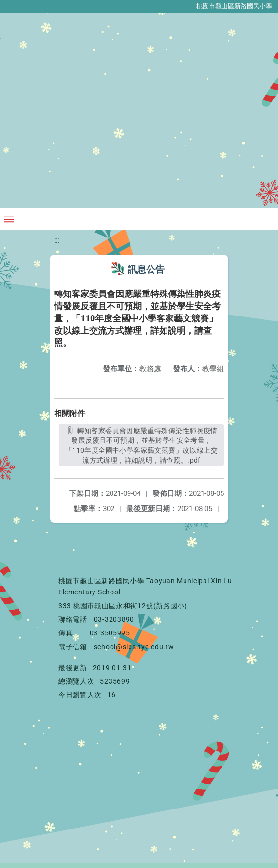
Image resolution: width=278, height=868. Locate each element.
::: (57, 240)
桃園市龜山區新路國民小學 (234, 6)
